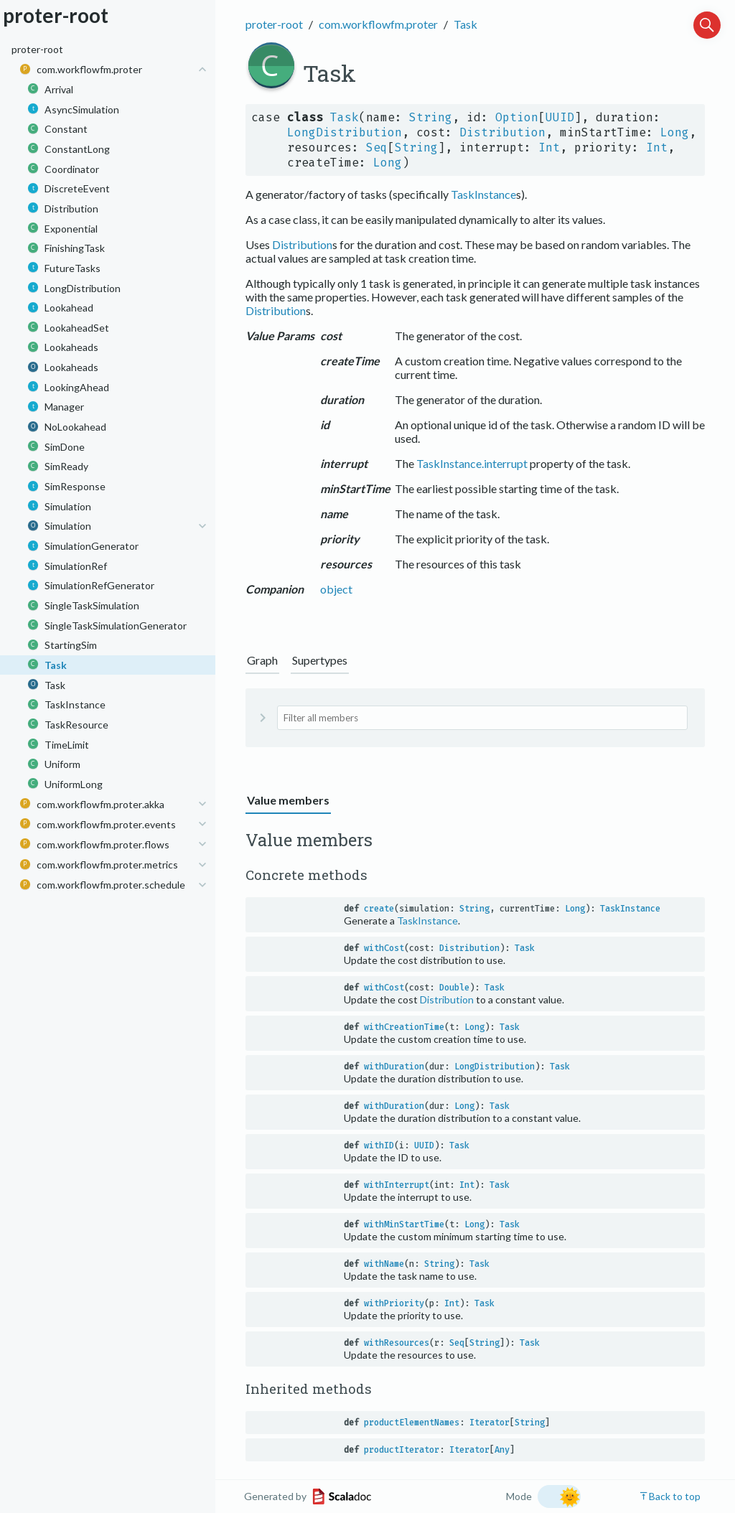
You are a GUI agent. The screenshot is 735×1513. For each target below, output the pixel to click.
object (336, 589)
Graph (262, 660)
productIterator (401, 1450)
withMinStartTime (404, 1224)
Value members (288, 800)
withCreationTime (404, 1027)
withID (379, 1145)
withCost (384, 948)
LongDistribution (344, 132)
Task (465, 24)
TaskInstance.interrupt (472, 463)
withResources (396, 1343)
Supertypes (319, 660)
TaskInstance (483, 194)
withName (384, 1264)
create (379, 908)
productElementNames (411, 1422)
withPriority (394, 1303)
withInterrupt (396, 1185)
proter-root (274, 24)
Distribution (502, 132)
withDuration (394, 1066)
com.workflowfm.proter (378, 24)
